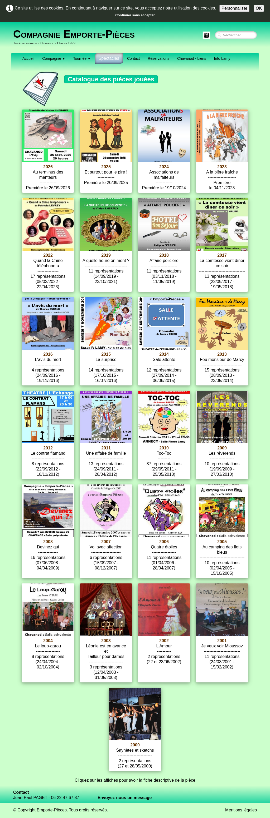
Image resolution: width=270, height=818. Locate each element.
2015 (106, 354)
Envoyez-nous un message (125, 797)
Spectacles (109, 58)
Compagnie (53, 58)
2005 (222, 541)
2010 (164, 448)
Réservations (158, 58)
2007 (106, 541)
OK (259, 8)
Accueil (28, 58)
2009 (222, 448)
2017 (222, 255)
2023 (222, 167)
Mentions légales (241, 810)
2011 (106, 448)
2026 (48, 167)
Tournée (81, 58)
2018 (164, 255)
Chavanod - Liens (191, 58)
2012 (48, 448)
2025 (106, 167)
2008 (48, 541)
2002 (164, 640)
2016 (48, 354)
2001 (222, 640)
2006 (164, 541)
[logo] (76, 37)
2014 (164, 354)
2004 (48, 640)
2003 (106, 640)
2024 (164, 167)
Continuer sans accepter (135, 15)
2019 (106, 255)
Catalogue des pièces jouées (111, 79)
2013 (222, 354)
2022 (48, 255)
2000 (135, 745)
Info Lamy (222, 58)
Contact (133, 58)
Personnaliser (234, 8)
